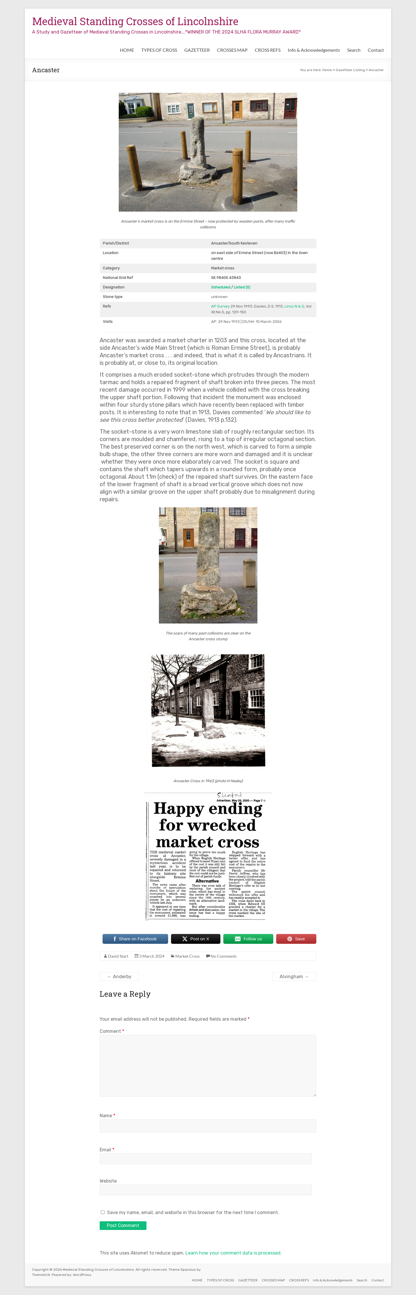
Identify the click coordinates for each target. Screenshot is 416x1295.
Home (327, 70)
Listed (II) (242, 287)
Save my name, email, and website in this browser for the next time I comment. (193, 1212)
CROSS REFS (268, 50)
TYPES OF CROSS (159, 50)
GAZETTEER (197, 50)
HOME (127, 50)
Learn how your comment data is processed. (233, 1253)
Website (108, 1181)
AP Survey (220, 306)
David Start (118, 956)
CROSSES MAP (232, 50)
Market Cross (187, 956)
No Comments (224, 956)
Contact (376, 50)
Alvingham (294, 976)
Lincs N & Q (294, 306)
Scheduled (220, 287)
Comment (112, 1031)
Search (354, 50)
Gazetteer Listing (350, 70)
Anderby (119, 976)
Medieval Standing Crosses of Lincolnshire (135, 21)
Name (107, 1115)
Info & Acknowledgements (314, 50)
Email (107, 1149)
